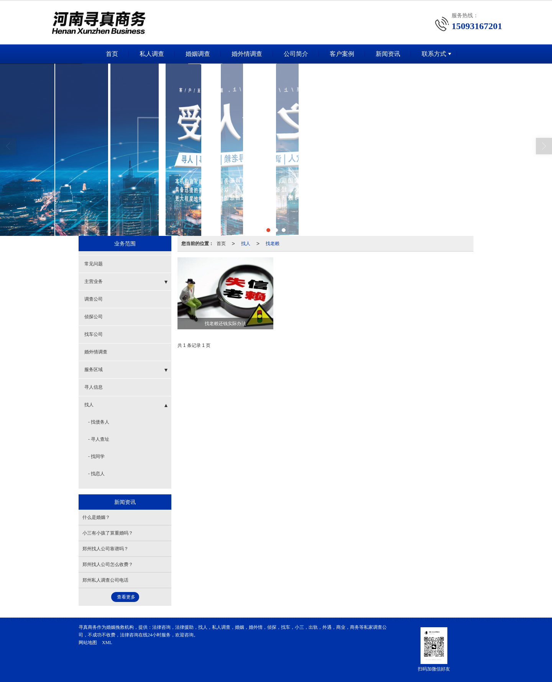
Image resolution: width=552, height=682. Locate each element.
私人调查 (152, 54)
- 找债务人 (98, 422)
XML (107, 642)
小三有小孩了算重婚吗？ (107, 533)
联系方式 (434, 54)
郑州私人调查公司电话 (105, 580)
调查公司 (93, 299)
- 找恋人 (96, 473)
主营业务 (93, 281)
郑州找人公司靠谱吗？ (105, 548)
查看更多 (126, 597)
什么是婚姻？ (96, 517)
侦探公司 (93, 316)
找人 (245, 243)
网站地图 (88, 642)
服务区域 (93, 369)
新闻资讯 (388, 54)
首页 (112, 54)
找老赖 (272, 243)
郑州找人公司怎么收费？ (107, 564)
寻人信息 (93, 387)
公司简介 (296, 54)
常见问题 (93, 264)
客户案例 (342, 54)
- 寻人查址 (98, 439)
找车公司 (93, 334)
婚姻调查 (198, 54)
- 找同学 (96, 456)
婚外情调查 (247, 54)
